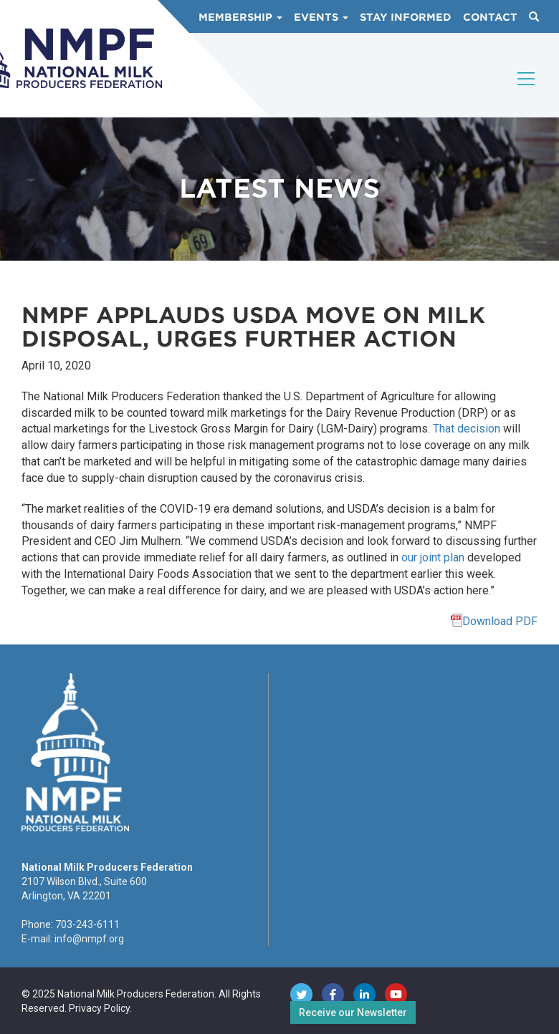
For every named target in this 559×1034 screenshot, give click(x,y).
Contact (490, 17)
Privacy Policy (99, 1008)
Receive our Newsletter (353, 1012)
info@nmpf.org (89, 938)
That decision (466, 428)
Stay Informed (406, 17)
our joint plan (432, 557)
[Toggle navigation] (527, 90)
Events (321, 17)
